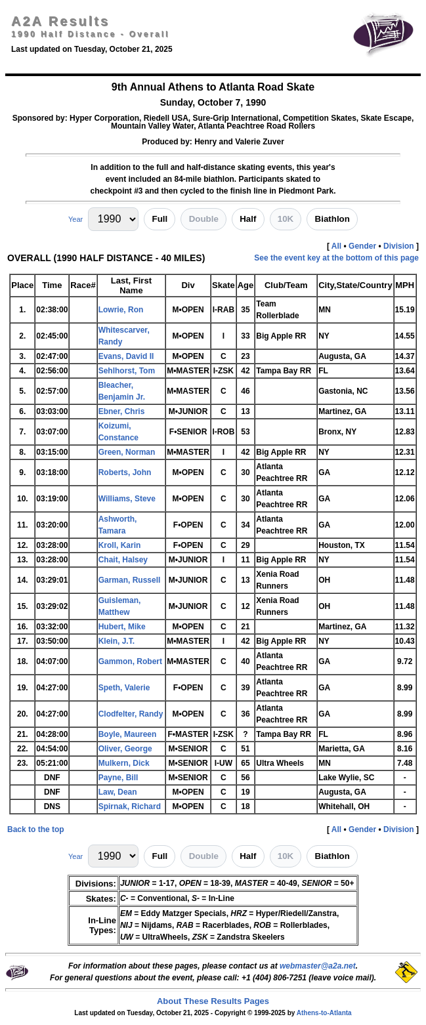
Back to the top (35, 829)
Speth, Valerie (124, 687)
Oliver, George (125, 748)
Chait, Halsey (123, 559)
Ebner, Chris (121, 411)
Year (75, 219)
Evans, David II (126, 356)
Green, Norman (127, 452)
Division (398, 246)
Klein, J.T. (116, 641)
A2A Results (60, 21)
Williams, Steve (127, 498)
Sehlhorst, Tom (126, 370)
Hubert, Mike (122, 626)
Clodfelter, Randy (130, 714)
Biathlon (332, 219)
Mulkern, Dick (124, 763)
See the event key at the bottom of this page (336, 257)
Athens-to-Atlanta (324, 1012)
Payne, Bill (118, 777)
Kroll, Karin (119, 545)
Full (160, 219)
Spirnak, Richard (129, 806)
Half (248, 219)
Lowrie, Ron (121, 309)
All (336, 246)
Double (204, 219)
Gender (362, 246)
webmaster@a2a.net (318, 966)
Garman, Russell (129, 580)
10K (285, 219)
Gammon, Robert (130, 661)
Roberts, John (125, 472)
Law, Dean (117, 792)
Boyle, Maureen (127, 734)
